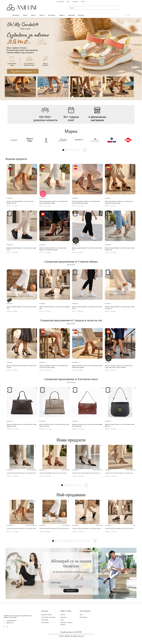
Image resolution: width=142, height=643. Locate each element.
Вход (68, 1)
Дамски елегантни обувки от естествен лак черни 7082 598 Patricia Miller (86, 473)
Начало (8, 15)
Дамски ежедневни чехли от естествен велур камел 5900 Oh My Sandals (87, 366)
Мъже (33, 15)
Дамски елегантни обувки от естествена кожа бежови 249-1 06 (20, 202)
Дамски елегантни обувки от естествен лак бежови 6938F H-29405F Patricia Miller (119, 473)
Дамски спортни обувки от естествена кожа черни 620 (86, 528)
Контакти (81, 15)
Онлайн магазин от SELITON (71, 632)
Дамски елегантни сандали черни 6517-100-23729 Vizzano (21, 366)
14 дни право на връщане (48, 617)
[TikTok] (11, 626)
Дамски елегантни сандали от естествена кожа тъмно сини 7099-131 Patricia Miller (118, 366)
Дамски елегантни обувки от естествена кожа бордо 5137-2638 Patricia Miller (52, 249)
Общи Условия (66, 611)
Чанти (41, 15)
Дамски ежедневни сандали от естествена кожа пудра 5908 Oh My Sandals (86, 202)
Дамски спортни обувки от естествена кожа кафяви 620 (54, 307)
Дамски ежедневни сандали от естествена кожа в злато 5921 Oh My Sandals (53, 366)
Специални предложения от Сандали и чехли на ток (71, 320)
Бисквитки (64, 617)
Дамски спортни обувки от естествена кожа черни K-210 (21, 249)
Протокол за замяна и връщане (66, 623)
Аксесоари (51, 15)
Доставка (44, 611)
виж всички (71, 265)
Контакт (63, 614)
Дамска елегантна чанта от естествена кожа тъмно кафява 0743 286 (21, 425)
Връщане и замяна (46, 614)
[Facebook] (5, 626)
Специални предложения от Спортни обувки (71, 261)
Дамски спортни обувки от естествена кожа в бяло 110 (87, 249)
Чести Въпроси (85, 611)
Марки (61, 15)
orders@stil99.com (12, 620)
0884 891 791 (10, 623)
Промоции (71, 15)
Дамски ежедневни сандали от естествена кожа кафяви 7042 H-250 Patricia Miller (53, 473)
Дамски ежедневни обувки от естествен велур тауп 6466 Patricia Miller (21, 473)
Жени (25, 15)
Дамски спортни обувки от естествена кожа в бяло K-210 (87, 307)
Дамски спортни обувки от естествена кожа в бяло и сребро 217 (120, 307)
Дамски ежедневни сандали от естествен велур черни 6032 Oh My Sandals (119, 202)
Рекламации (44, 620)
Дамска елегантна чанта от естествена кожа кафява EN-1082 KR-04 (87, 425)
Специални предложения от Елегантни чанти (71, 379)
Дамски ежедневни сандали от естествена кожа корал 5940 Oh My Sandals (53, 202)
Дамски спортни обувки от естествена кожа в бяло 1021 (21, 307)
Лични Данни (45, 622)
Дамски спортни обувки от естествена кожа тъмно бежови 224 (120, 249)
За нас (62, 620)
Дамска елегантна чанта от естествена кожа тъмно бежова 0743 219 (54, 425)
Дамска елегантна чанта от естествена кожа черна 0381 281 (119, 425)
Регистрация (60, 1)
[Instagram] (8, 626)
